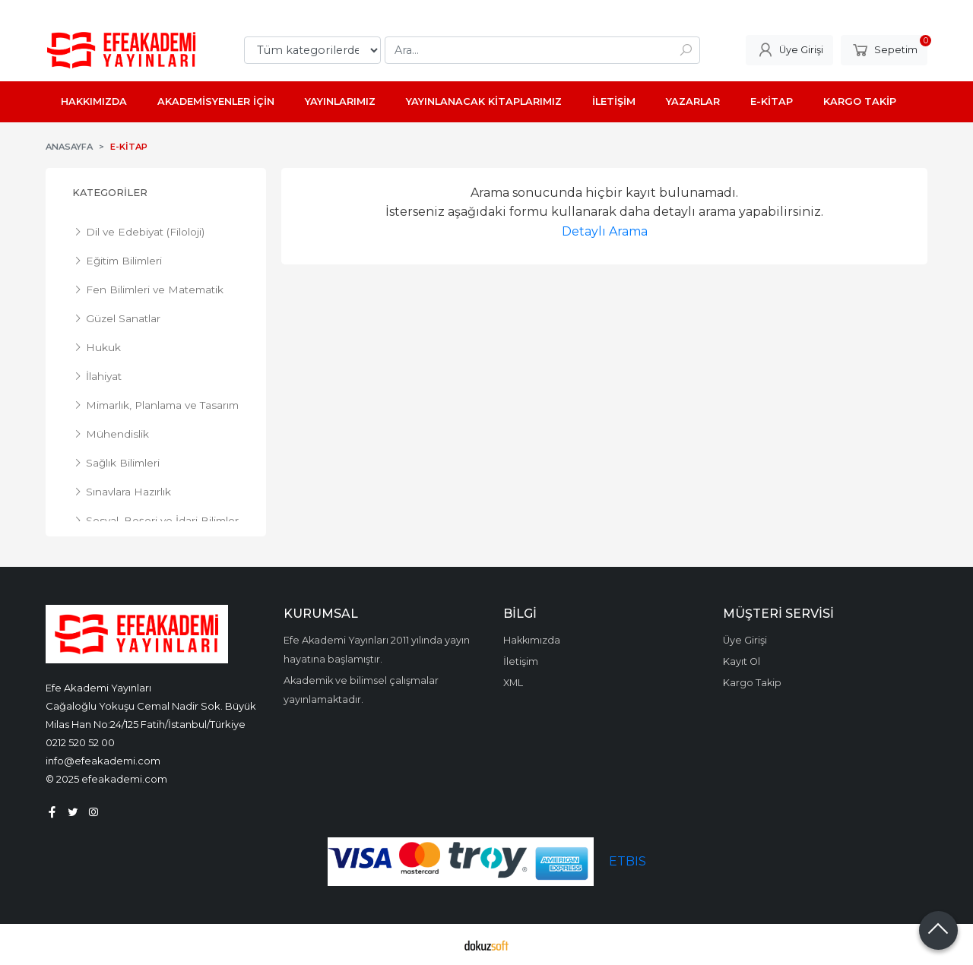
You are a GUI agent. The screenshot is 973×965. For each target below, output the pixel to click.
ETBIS (627, 861)
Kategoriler (109, 192)
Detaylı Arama (605, 231)
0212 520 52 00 (80, 742)
